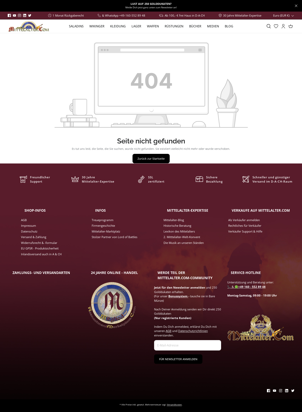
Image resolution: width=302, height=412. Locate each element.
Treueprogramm (102, 220)
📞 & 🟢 (246, 287)
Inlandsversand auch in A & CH (41, 254)
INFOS (100, 210)
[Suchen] (268, 26)
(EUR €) (283, 15)
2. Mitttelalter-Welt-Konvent (182, 237)
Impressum (28, 225)
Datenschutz (29, 231)
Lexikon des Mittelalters (179, 231)
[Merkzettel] (276, 26)
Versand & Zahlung (33, 237)
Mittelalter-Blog (174, 220)
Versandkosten (174, 404)
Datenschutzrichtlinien (193, 331)
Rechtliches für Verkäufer (244, 225)
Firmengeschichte (103, 225)
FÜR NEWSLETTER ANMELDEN (178, 359)
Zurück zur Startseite (151, 158)
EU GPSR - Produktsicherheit (40, 248)
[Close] (296, 6)
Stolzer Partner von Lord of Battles (114, 237)
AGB (24, 220)
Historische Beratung (177, 225)
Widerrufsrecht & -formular (39, 243)
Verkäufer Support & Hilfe (245, 231)
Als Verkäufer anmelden (244, 220)
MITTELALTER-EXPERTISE (187, 210)
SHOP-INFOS (35, 210)
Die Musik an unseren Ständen (184, 243)
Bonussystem (178, 296)
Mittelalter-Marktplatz (106, 231)
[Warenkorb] (290, 26)
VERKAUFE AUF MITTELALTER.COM (261, 210)
